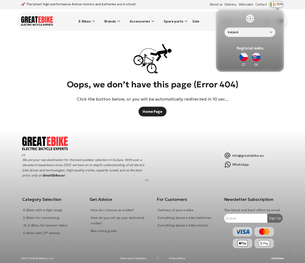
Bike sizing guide (105, 227)
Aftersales (246, 4)
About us (216, 4)
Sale (195, 18)
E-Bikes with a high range (46, 207)
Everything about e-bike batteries (184, 214)
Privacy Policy (177, 258)
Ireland (233, 32)
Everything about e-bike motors (183, 222)
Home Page (152, 105)
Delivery (230, 4)
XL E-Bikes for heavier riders (48, 222)
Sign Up (272, 215)
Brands (110, 18)
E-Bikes (85, 18)
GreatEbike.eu (57, 172)
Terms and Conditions (133, 258)
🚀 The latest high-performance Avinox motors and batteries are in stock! (78, 4)
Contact (261, 4)
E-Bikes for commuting (44, 214)
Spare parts (173, 18)
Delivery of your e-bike (175, 207)
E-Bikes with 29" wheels (44, 230)
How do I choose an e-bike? (114, 207)
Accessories (140, 18)
